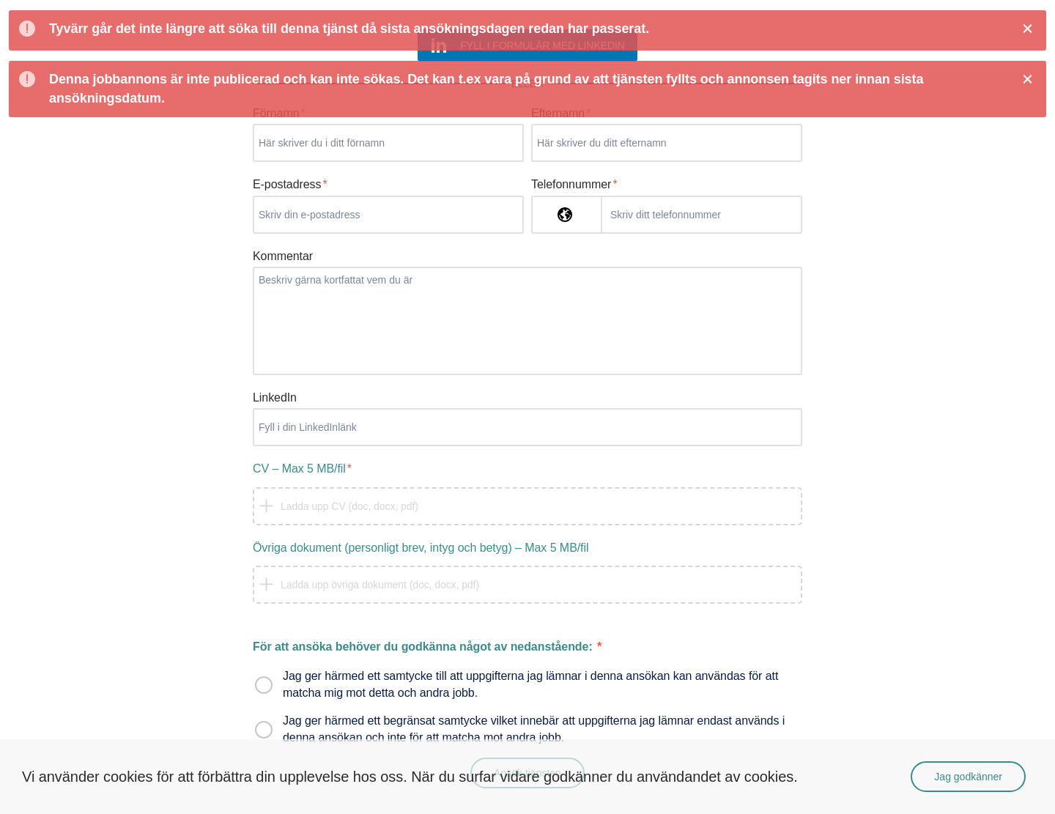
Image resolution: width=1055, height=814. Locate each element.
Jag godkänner (968, 776)
